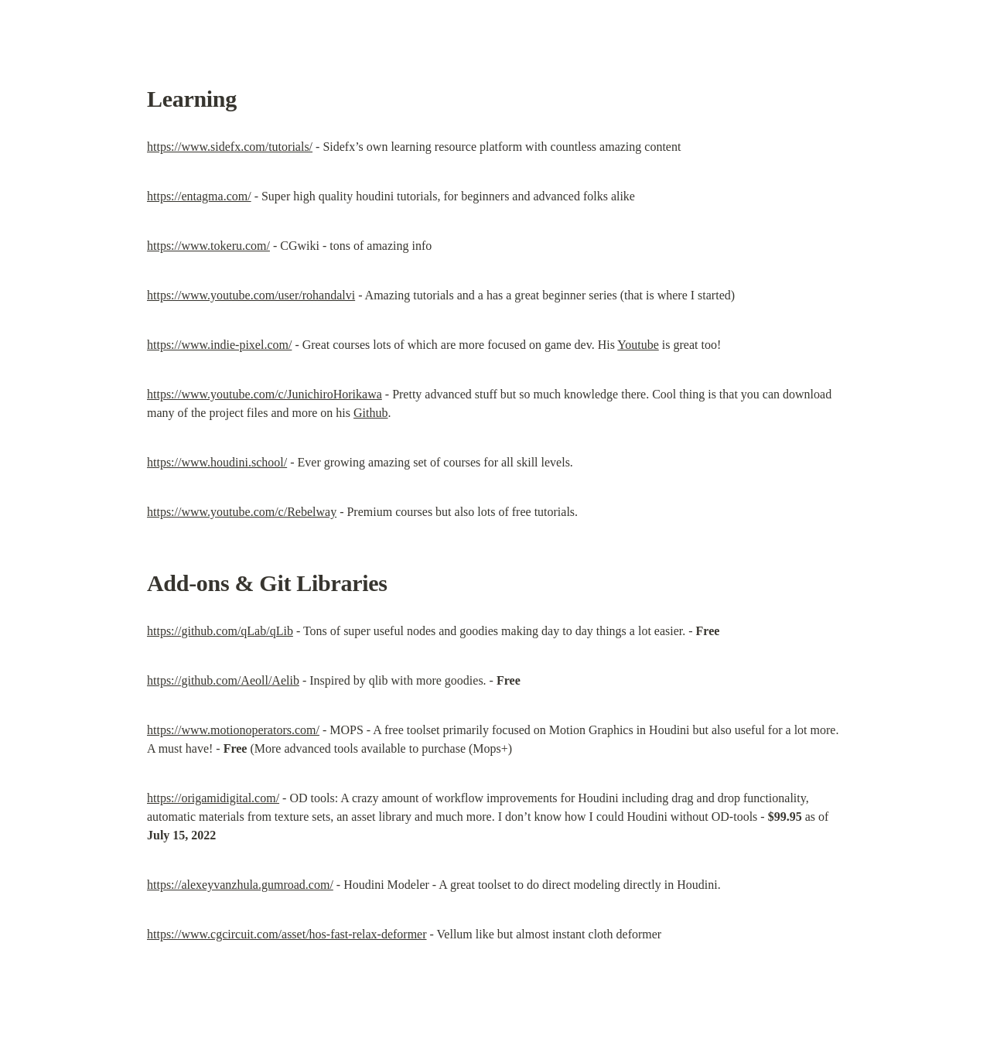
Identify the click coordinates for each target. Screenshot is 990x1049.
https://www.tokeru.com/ (208, 245)
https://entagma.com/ (199, 196)
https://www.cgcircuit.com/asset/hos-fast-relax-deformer (287, 934)
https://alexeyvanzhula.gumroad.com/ (240, 884)
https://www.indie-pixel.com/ (219, 344)
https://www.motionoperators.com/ (233, 729)
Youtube (638, 344)
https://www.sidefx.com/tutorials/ (229, 146)
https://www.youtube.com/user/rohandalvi (251, 295)
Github (370, 412)
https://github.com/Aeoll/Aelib (223, 680)
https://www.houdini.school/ (217, 462)
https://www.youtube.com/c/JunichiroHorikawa (264, 394)
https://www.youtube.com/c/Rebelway (241, 511)
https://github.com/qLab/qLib (220, 630)
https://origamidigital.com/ (213, 798)
